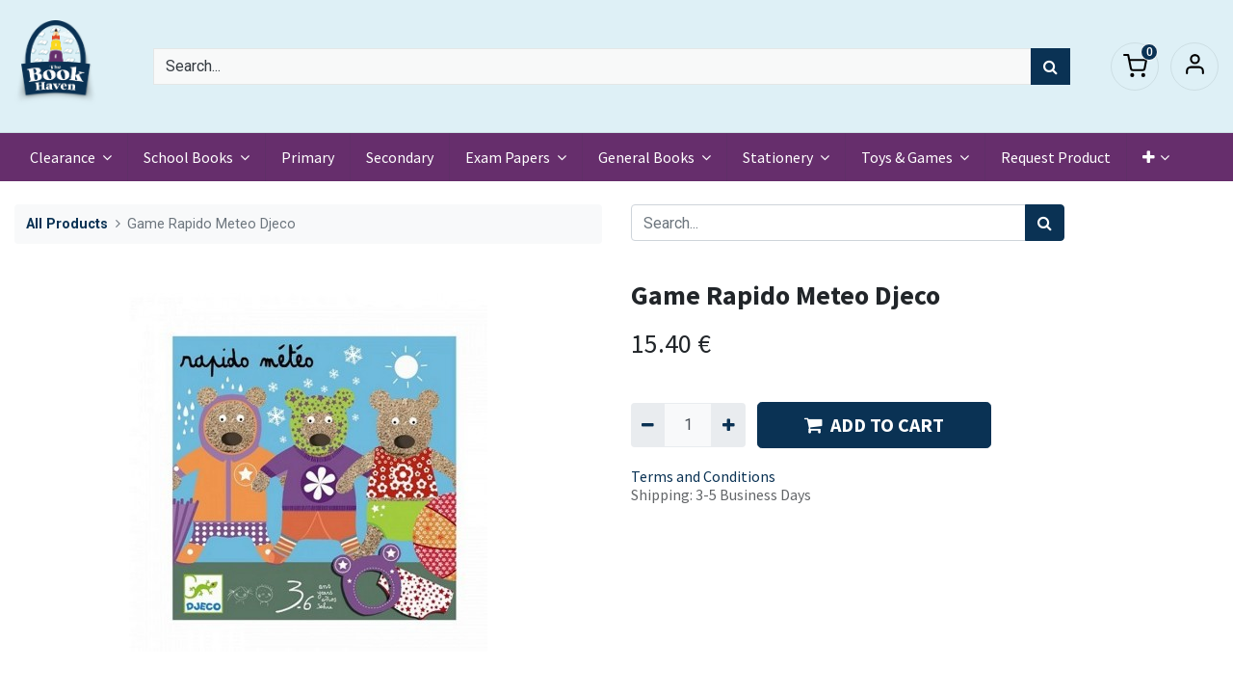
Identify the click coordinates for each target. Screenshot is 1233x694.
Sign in (1194, 66)
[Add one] (728, 425)
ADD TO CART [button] (874, 425)
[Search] (1050, 66)
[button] (1155, 157)
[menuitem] (308, 157)
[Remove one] (648, 425)
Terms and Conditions (703, 476)
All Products (67, 224)
